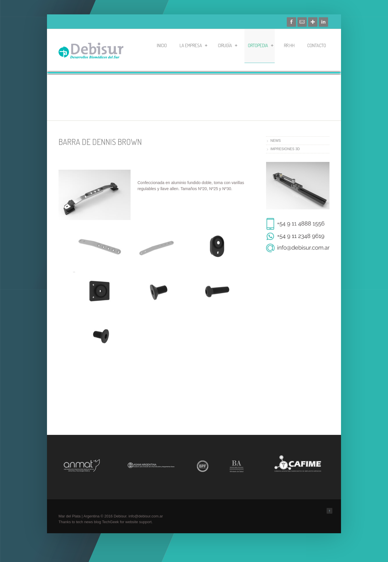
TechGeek (110, 522)
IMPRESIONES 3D (285, 149)
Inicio (162, 45)
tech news (84, 522)
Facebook (291, 21)
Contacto (302, 21)
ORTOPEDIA (260, 45)
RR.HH (289, 45)
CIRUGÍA (227, 45)
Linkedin (323, 21)
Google (312, 21)
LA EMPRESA (193, 45)
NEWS (275, 141)
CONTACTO (316, 45)
